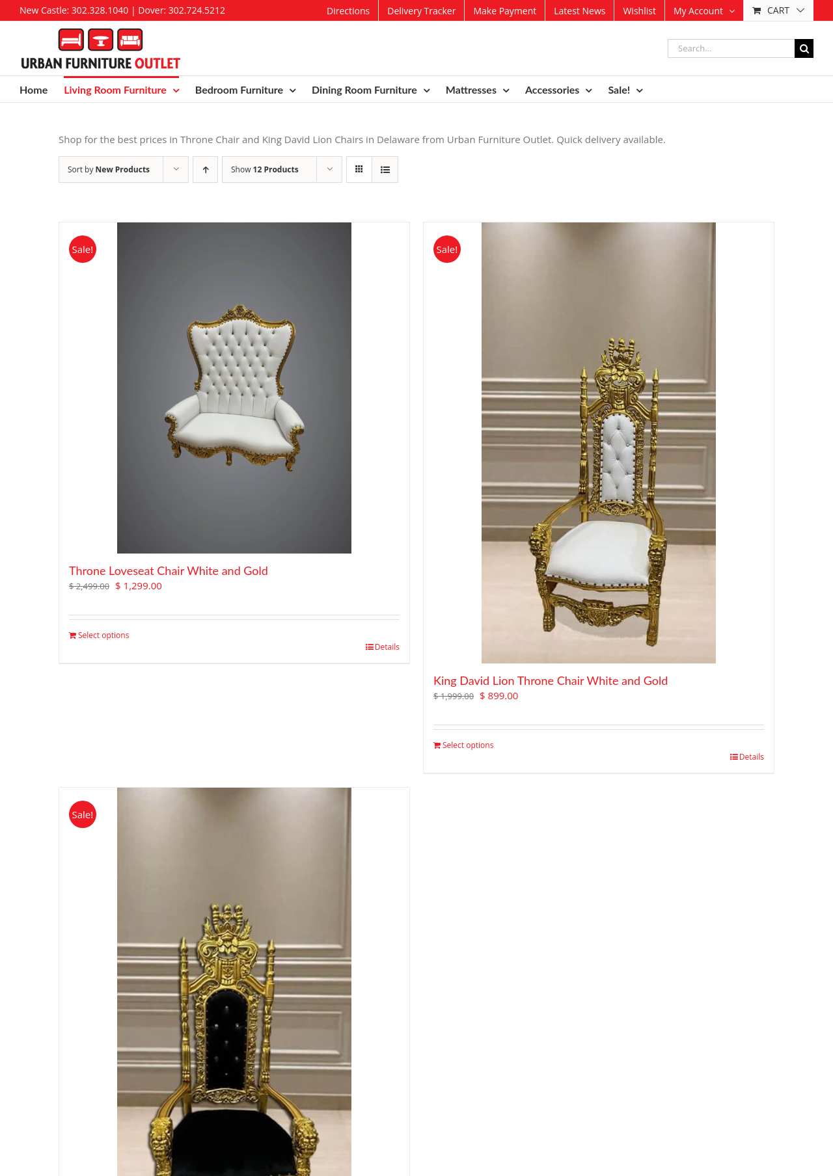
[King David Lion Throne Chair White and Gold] (599, 442)
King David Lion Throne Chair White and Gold (550, 680)
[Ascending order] (205, 169)
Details (387, 646)
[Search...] (731, 48)
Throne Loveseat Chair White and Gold (168, 570)
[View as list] (385, 169)
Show (265, 169)
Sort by (109, 169)
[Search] (804, 48)
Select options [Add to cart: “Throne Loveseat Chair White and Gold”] (103, 635)
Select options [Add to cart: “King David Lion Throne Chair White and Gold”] (468, 745)
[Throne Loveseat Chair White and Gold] (234, 388)
